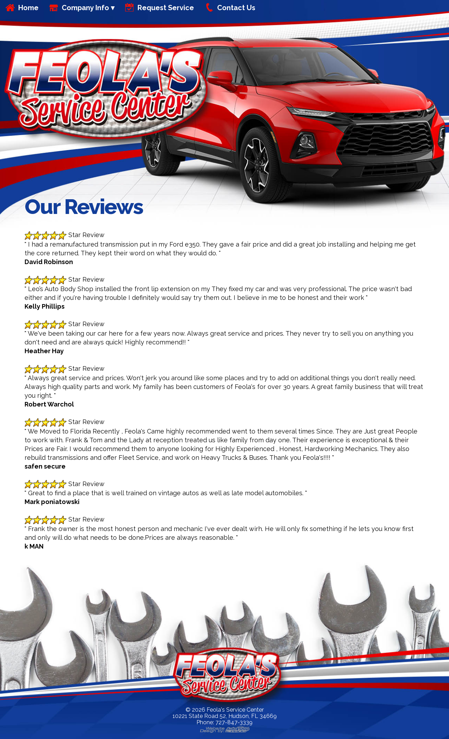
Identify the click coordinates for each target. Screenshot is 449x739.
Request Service (166, 8)
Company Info (85, 8)
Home (28, 8)
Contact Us (236, 8)
